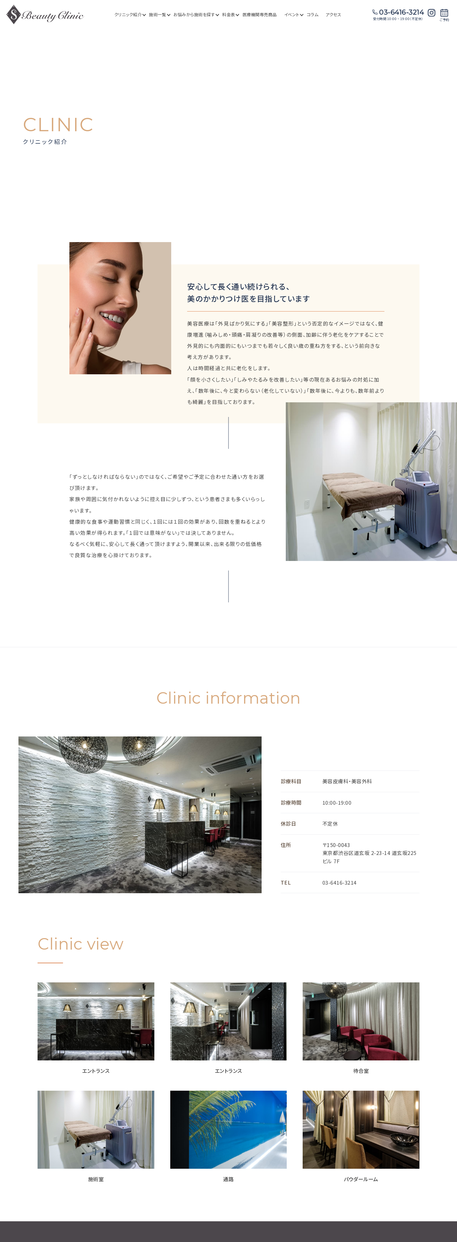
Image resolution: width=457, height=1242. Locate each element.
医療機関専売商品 (260, 14)
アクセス (333, 14)
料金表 (230, 14)
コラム (313, 14)
